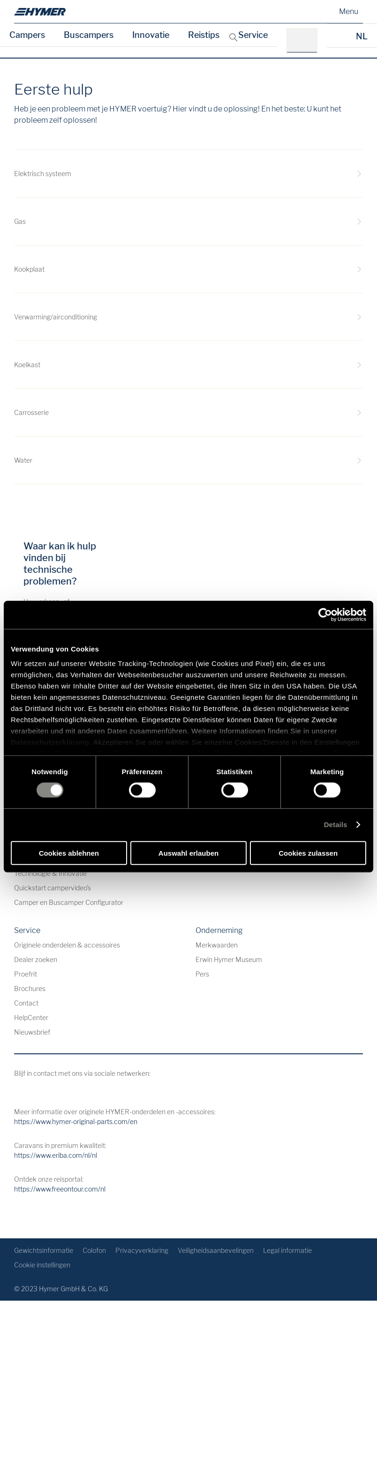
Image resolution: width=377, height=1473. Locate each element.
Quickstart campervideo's (52, 888)
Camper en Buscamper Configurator (68, 902)
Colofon (94, 1250)
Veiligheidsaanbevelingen (216, 1250)
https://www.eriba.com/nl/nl (55, 1155)
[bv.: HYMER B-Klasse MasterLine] (305, 40)
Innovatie (150, 35)
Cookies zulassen (308, 853)
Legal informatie (287, 1250)
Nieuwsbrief (32, 1032)
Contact (26, 1003)
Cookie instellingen (42, 1265)
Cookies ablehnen (69, 853)
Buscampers (88, 35)
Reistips (203, 35)
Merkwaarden (217, 945)
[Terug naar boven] (355, 1216)
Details (335, 825)
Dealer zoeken (35, 959)
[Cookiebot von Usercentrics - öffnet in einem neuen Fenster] (325, 614)
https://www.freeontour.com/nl (60, 1189)
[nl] (40, 11)
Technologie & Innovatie (50, 873)
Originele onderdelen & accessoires (67, 945)
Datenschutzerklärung (50, 742)
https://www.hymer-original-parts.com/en (75, 1121)
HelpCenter (31, 1017)
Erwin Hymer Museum (229, 959)
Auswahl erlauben (188, 853)
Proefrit (25, 974)
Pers (202, 974)
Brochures (29, 988)
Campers (27, 35)
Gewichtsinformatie (43, 1250)
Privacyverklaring (141, 1250)
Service (253, 35)
